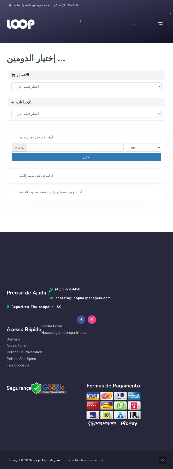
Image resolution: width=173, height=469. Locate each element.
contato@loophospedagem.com (29, 5)
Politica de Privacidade (25, 352)
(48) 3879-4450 (65, 289)
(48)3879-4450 (66, 5)
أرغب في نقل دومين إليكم (32, 176)
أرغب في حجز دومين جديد (32, 137)
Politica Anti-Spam (21, 358)
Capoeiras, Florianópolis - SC (34, 307)
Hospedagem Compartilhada (63, 332)
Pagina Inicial (51, 326)
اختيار (86, 157)
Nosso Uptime (18, 345)
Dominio (13, 339)
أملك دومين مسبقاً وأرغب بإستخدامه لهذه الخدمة (47, 192)
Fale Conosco (18, 365)
